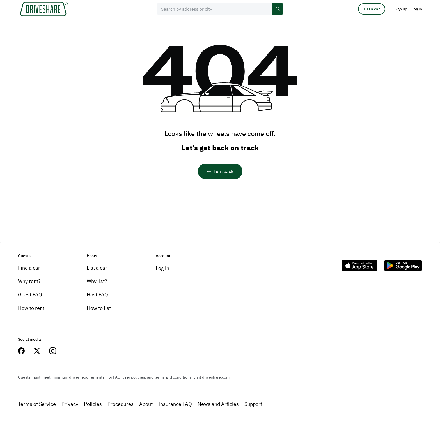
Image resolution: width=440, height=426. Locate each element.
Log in (162, 268)
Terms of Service (37, 404)
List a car (372, 8)
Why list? (97, 281)
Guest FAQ (30, 294)
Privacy (69, 404)
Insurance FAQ (175, 404)
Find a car (29, 267)
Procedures (120, 404)
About (146, 404)
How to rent (31, 308)
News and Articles (218, 404)
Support (253, 404)
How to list (99, 308)
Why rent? (29, 281)
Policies (93, 404)
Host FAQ (97, 294)
